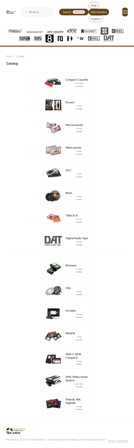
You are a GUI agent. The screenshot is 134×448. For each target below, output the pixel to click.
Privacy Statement (118, 440)
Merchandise (99, 12)
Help (94, 5)
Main (9, 56)
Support (96, 18)
